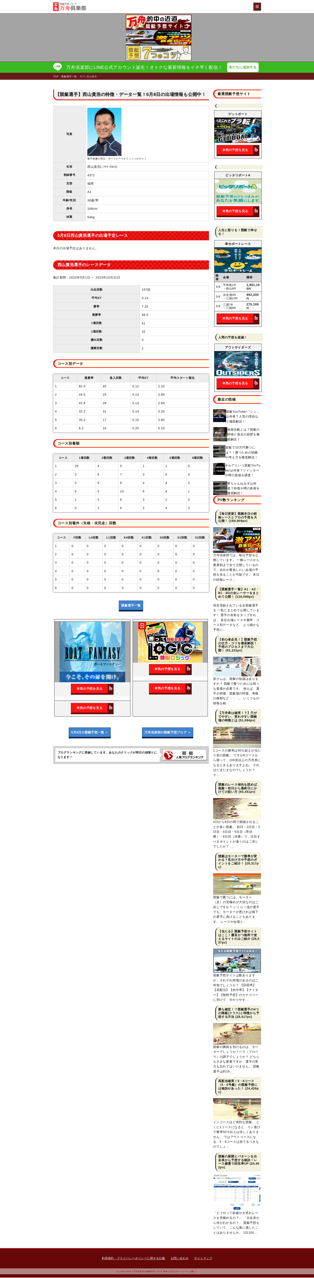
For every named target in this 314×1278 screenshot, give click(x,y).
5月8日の (89, 732)
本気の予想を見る (95, 689)
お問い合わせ (180, 1258)
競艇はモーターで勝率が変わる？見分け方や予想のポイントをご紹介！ (237, 860)
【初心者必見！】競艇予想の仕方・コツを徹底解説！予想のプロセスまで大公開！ (237, 645)
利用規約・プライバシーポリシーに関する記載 (133, 1258)
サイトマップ (203, 1258)
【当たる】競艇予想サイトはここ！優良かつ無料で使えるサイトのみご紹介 (237, 935)
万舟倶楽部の (167, 732)
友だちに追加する (244, 67)
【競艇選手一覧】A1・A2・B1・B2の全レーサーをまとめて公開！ (238, 593)
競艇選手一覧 (131, 606)
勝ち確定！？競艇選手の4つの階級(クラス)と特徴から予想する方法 (239, 1013)
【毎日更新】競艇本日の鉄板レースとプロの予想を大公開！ (237, 517)
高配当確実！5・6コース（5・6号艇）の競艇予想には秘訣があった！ (238, 1085)
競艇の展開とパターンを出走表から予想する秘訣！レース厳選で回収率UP (237, 1160)
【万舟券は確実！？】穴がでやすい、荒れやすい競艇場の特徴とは (237, 717)
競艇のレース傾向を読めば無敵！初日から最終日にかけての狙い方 (237, 788)
